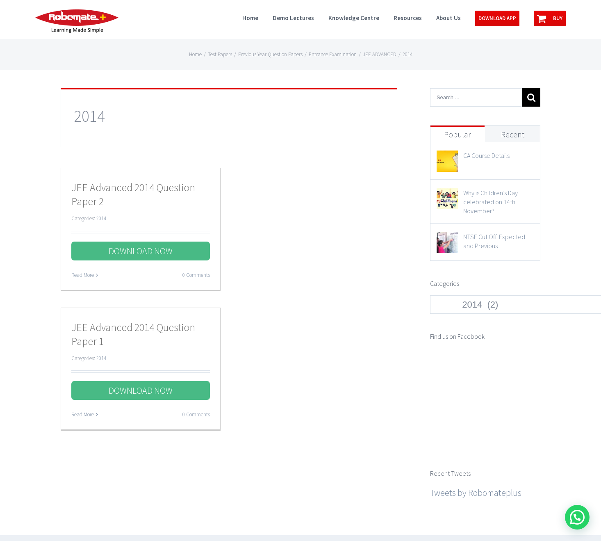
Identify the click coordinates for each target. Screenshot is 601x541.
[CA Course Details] (447, 158)
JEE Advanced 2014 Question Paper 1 (133, 334)
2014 (101, 218)
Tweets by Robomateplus (475, 405)
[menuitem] (257, 17)
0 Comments (196, 275)
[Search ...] (476, 97)
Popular (457, 134)
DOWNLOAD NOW (141, 251)
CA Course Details (486, 155)
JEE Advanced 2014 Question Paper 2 (133, 194)
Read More (82, 275)
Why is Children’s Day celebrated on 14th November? (490, 202)
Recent (512, 134)
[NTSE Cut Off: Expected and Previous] (447, 239)
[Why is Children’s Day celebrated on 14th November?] (447, 195)
